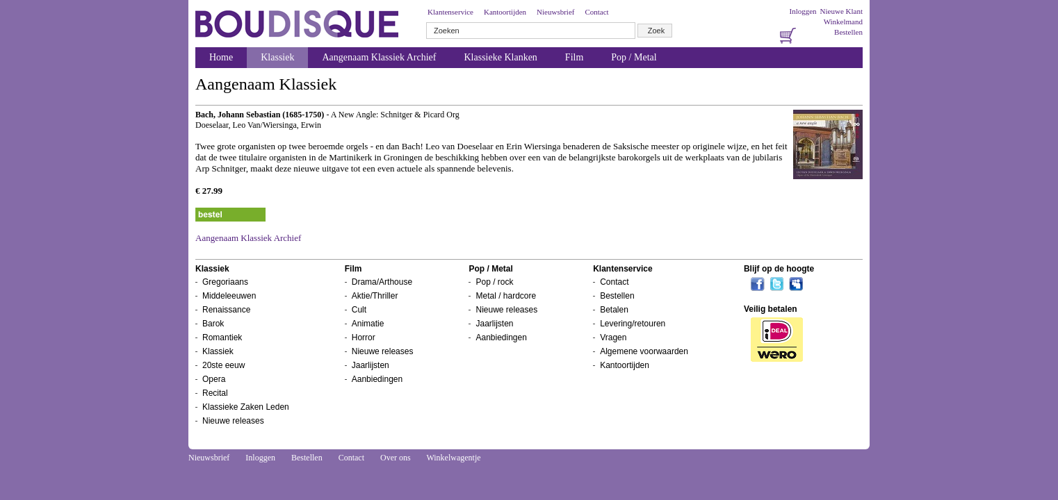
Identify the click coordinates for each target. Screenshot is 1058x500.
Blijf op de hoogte (779, 269)
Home (221, 57)
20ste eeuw (223, 365)
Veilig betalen (770, 309)
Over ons (395, 457)
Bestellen (848, 32)
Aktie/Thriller (375, 296)
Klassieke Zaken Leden (245, 407)
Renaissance (226, 310)
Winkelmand (843, 21)
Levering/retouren (632, 323)
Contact (596, 12)
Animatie (368, 323)
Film (574, 57)
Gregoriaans (225, 282)
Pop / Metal (633, 57)
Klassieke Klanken (500, 57)
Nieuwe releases (233, 421)
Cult (359, 310)
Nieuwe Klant (841, 11)
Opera (213, 379)
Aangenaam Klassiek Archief (379, 57)
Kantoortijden (505, 12)
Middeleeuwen (229, 296)
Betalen (614, 310)
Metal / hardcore (505, 296)
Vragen (613, 337)
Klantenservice (450, 12)
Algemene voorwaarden (644, 351)
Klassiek (277, 57)
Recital (215, 393)
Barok (213, 323)
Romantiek (222, 337)
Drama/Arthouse (382, 282)
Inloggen (802, 11)
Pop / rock (494, 282)
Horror (363, 337)
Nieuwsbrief (555, 12)
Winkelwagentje (453, 457)
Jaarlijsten (370, 365)
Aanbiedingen (377, 379)
